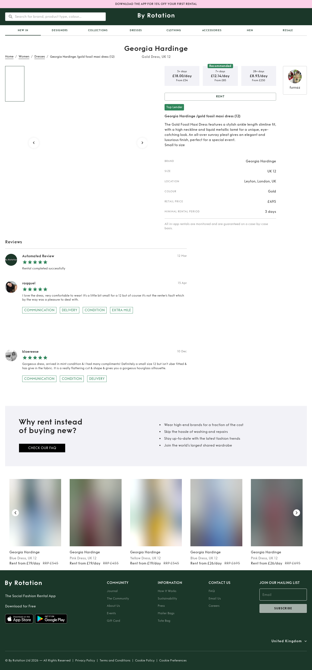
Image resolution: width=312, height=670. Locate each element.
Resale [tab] (288, 30)
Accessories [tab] (212, 30)
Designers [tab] (60, 30)
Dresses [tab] (136, 30)
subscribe (283, 608)
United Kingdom (286, 641)
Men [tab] (250, 30)
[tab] (23, 30)
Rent (220, 96)
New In (23, 30)
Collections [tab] (98, 30)
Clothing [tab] (173, 30)
